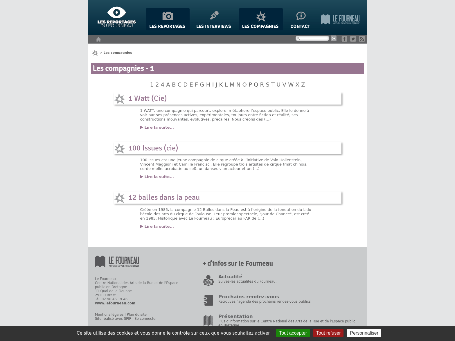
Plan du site (137, 315)
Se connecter (145, 319)
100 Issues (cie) (153, 148)
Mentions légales (109, 315)
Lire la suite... (159, 127)
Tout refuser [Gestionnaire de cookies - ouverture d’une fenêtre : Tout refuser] (328, 333)
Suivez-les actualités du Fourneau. (247, 281)
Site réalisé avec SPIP (113, 319)
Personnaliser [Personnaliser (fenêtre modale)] (364, 333)
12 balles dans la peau (164, 197)
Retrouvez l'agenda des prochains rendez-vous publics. (265, 301)
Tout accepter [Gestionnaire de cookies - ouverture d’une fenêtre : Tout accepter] (293, 333)
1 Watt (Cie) (147, 98)
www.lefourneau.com (115, 303)
